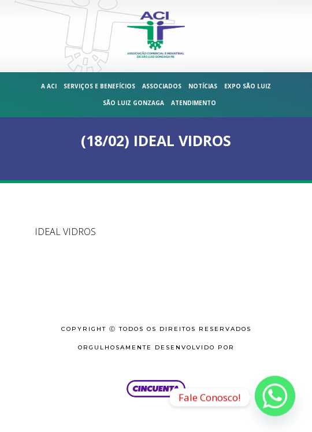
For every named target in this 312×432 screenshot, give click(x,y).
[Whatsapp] (275, 397)
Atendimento (193, 103)
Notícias (202, 86)
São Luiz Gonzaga (133, 103)
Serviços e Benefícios (99, 86)
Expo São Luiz (247, 86)
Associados (161, 86)
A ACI (49, 86)
